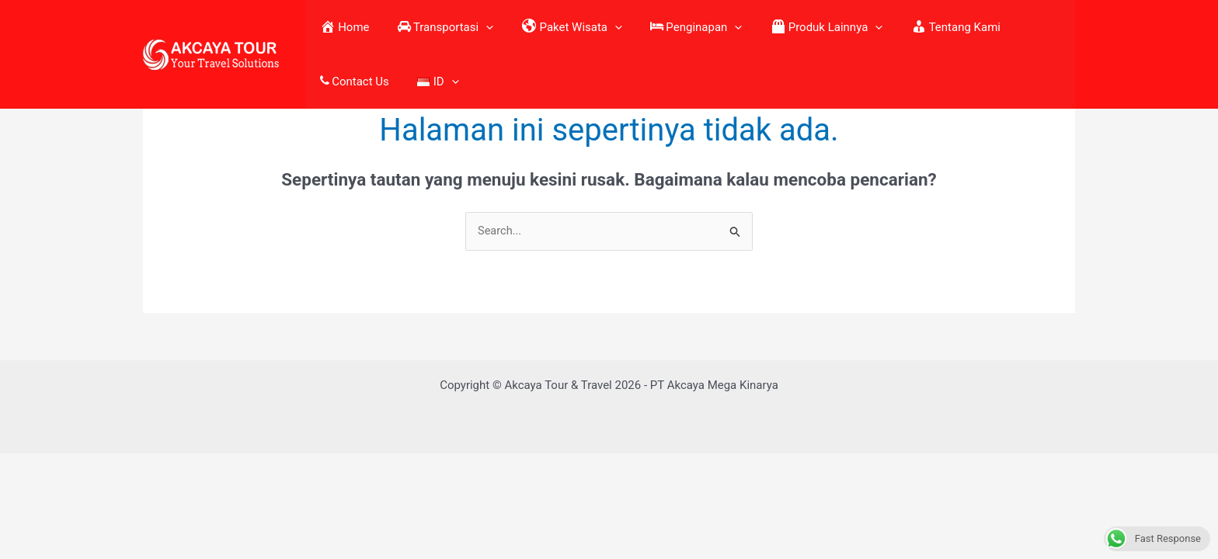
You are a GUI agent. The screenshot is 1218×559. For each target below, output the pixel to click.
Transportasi (431, 27)
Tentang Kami (885, 27)
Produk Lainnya (770, 27)
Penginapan (654, 27)
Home (345, 27)
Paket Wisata (543, 27)
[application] (472, 27)
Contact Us (978, 27)
